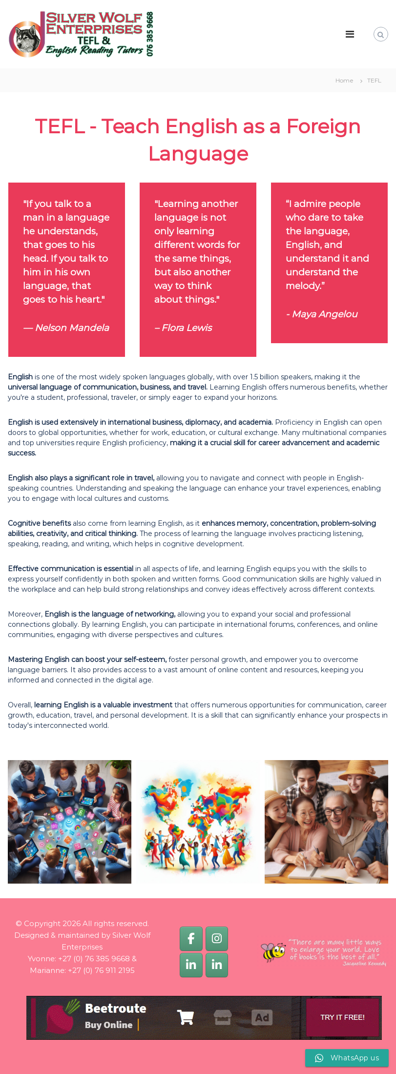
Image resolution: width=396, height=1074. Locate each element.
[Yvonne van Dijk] (191, 965)
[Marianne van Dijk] (217, 965)
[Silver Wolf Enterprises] (191, 938)
